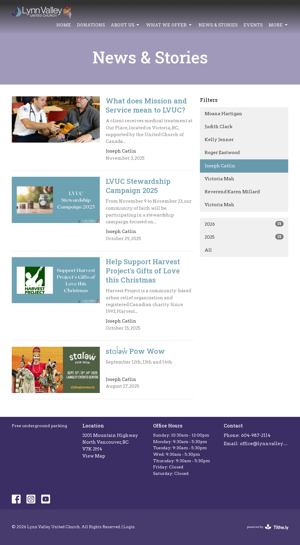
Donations (91, 25)
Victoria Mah (219, 178)
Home (63, 25)
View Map (93, 456)
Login (129, 527)
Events (253, 25)
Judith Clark (219, 126)
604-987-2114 (256, 435)
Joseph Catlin (220, 166)
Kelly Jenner (219, 139)
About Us (125, 25)
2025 (244, 237)
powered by (268, 527)
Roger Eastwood (222, 152)
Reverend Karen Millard (232, 191)
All (208, 250)
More (278, 25)
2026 (244, 224)
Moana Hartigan (223, 113)
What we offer (169, 25)
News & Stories (218, 25)
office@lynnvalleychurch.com (264, 443)
